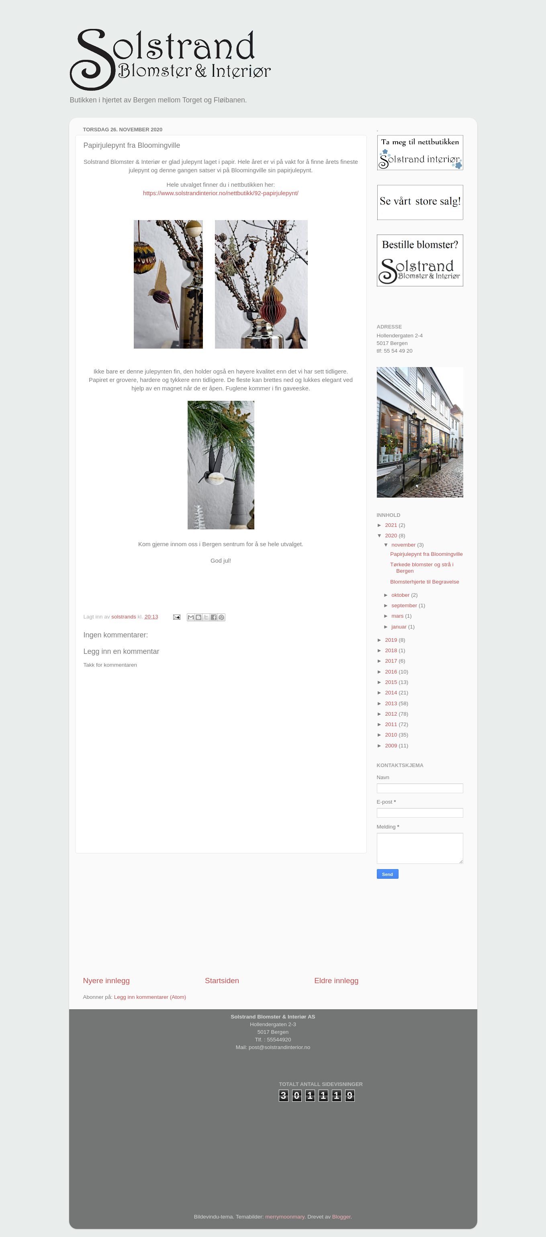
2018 (392, 650)
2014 (392, 693)
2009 (392, 746)
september (405, 605)
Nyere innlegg (106, 980)
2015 (392, 682)
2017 (392, 661)
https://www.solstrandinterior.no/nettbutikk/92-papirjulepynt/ (221, 193)
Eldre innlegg (336, 980)
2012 (392, 714)
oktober (401, 595)
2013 (392, 703)
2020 (392, 536)
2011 (392, 724)
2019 (392, 640)
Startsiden (222, 980)
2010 (392, 735)
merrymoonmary (284, 1217)
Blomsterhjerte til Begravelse (424, 582)
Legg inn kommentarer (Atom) (150, 997)
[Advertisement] (221, 914)
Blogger (341, 1217)
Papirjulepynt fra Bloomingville (426, 554)
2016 (392, 672)
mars (398, 616)
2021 (392, 525)
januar (400, 627)
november (404, 545)
